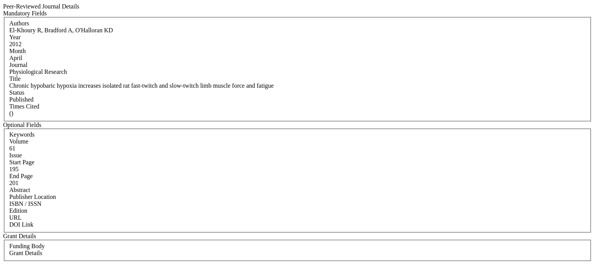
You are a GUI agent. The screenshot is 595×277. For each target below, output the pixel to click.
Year (14, 37)
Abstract (19, 190)
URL (15, 217)
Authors (19, 23)
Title (15, 78)
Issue (15, 155)
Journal (18, 65)
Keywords (22, 134)
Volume (18, 141)
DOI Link (21, 224)
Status (16, 92)
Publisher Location (32, 197)
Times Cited (24, 106)
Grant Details (25, 253)
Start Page (21, 162)
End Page (21, 176)
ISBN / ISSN (25, 203)
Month (17, 51)
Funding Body (27, 246)
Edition (18, 210)
